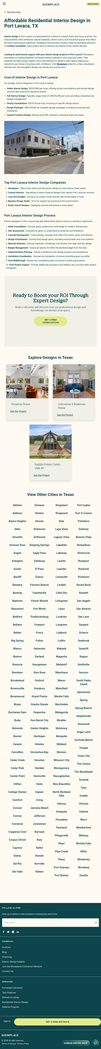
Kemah (39, 855)
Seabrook (83, 640)
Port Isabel (83, 505)
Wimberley (83, 859)
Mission (61, 752)
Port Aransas (61, 867)
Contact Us (7, 971)
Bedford (17, 616)
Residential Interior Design (15, 1002)
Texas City (83, 755)
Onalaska (61, 811)
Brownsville (17, 688)
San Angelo (83, 600)
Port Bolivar (62, 875)
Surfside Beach (84, 740)
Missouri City (61, 760)
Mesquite (61, 736)
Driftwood (39, 537)
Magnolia (61, 656)
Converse (17, 823)
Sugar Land (83, 732)
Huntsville (39, 776)
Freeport (39, 624)
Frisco (39, 632)
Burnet (17, 736)
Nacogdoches (61, 776)
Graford (39, 680)
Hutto (39, 784)
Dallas (17, 855)
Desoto (39, 521)
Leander (61, 569)
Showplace (62, 64)
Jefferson (39, 815)
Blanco (17, 648)
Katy (39, 839)
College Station (17, 792)
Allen (17, 529)
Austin (17, 569)
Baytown (17, 600)
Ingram (39, 792)
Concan (17, 807)
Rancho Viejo (83, 537)
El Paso (39, 569)
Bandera (17, 584)
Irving (39, 800)
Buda (17, 720)
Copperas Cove (17, 831)
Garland (39, 656)
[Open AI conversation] (95, 1043)
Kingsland (61, 505)
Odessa (61, 803)
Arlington (17, 561)
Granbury (39, 688)
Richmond (84, 553)
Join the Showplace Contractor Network (22, 966)
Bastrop (17, 592)
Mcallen (61, 720)
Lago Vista (61, 529)
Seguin (83, 656)
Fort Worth (39, 608)
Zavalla (83, 875)
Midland (61, 744)
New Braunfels (61, 784)
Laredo (61, 561)
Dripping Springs (39, 545)
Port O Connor (83, 513)
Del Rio (17, 863)
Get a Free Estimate (57, 1022)
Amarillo (17, 537)
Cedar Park (17, 768)
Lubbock (61, 632)
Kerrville (39, 863)
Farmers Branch (39, 584)
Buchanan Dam (17, 712)
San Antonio (83, 608)
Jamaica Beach (39, 807)
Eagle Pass (39, 553)
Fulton (39, 640)
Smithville (83, 664)
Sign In (7, 1021)
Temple (83, 747)
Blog (4, 952)
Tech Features (9, 992)
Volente (83, 811)
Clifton (17, 784)
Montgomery (61, 768)
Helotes (39, 744)
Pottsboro (84, 521)
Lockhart (61, 616)
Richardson (83, 545)
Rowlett (83, 592)
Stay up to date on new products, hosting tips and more (29, 914)
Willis (83, 851)
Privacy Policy (23, 1044)
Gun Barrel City (39, 720)
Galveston (39, 648)
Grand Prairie (39, 696)
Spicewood (83, 692)
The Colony (83, 763)
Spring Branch (83, 708)
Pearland (61, 827)
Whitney (83, 835)
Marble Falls (61, 696)
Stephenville (83, 716)
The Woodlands (83, 771)
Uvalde (83, 795)
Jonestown (39, 823)
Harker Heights (39, 728)
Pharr (61, 843)
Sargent (83, 624)
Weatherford (83, 827)
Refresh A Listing (10, 997)
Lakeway (61, 553)
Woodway (83, 867)
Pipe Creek (61, 851)
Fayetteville (39, 592)
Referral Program (10, 1007)
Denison (39, 505)
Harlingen (39, 736)
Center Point (17, 776)
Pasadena (61, 819)
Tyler (84, 787)
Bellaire (17, 624)
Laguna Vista (61, 537)
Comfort (17, 800)
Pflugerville (61, 835)
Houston (39, 760)
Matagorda (61, 712)
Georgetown (39, 664)
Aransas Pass (17, 545)
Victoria (83, 803)
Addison (17, 513)
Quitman (84, 529)
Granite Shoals (39, 704)
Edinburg (39, 561)
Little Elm (61, 592)
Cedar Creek (17, 760)
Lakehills (61, 545)
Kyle (61, 521)
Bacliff (17, 576)
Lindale (61, 584)
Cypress (17, 847)
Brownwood (17, 696)
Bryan (17, 704)
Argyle (17, 553)
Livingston (61, 600)
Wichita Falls (83, 843)
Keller (39, 847)
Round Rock (83, 584)
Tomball (83, 779)
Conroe (17, 815)
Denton (39, 513)
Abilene (17, 505)
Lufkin (61, 640)
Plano (61, 859)
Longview (61, 624)
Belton (17, 632)
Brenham (17, 672)
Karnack (39, 831)
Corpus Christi (17, 839)
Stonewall (83, 724)
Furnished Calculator (12, 988)
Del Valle (17, 871)
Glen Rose (39, 672)
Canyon (17, 744)
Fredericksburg (39, 616)
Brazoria (17, 664)
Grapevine (39, 712)
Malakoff (61, 664)
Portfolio (6, 947)
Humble (39, 768)
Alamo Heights (17, 521)
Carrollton (17, 752)
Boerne (17, 656)
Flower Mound (39, 600)
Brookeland (17, 680)
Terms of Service (9, 1044)
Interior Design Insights (13, 961)
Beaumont (17, 608)
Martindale (61, 704)
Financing (7, 957)
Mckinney (61, 728)
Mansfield (61, 688)
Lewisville (61, 576)
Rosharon (83, 576)
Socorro (83, 672)
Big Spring (17, 640)
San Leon (83, 616)
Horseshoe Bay (39, 752)
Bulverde (17, 728)
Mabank (61, 648)
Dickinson (39, 529)
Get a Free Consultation (50, 321)
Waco (83, 819)
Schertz (83, 632)
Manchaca (61, 672)
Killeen (39, 871)
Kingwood (61, 513)
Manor (61, 680)
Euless (39, 576)
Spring (83, 700)
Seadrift (83, 648)
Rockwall (83, 569)
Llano (61, 608)
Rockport (83, 561)
